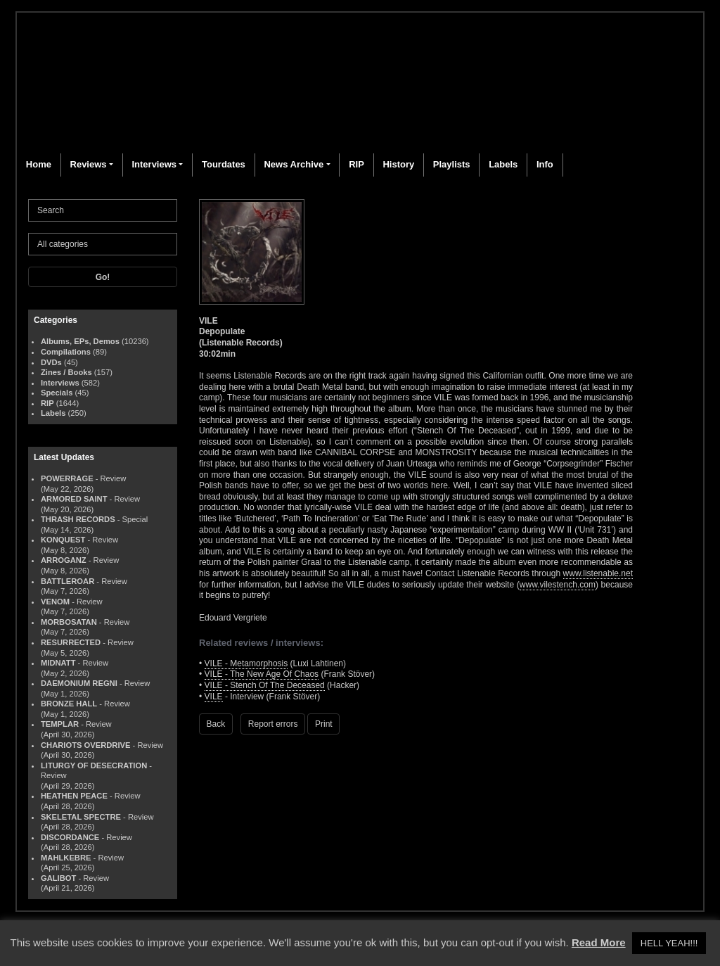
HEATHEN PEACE (74, 796)
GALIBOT (58, 878)
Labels (503, 164)
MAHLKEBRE (66, 857)
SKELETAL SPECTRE (81, 817)
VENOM (55, 601)
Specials (56, 392)
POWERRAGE (67, 478)
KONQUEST (63, 539)
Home (38, 164)
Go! (103, 277)
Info (544, 164)
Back (216, 724)
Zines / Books (66, 372)
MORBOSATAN (69, 622)
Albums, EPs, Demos (80, 341)
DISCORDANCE (70, 837)
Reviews (88, 164)
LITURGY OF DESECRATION (94, 765)
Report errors (273, 724)
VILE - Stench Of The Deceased (265, 685)
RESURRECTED (71, 642)
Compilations (66, 352)
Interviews (153, 164)
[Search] (102, 210)
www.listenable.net (598, 573)
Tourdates (223, 164)
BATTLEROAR (67, 581)
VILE (214, 696)
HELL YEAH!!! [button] (669, 943)
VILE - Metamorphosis (246, 663)
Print (324, 724)
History (398, 164)
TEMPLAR (60, 724)
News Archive (293, 164)
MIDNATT (58, 663)
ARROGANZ (63, 560)
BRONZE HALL (69, 703)
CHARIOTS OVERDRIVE (85, 745)
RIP (356, 164)
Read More (599, 942)
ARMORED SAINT (74, 499)
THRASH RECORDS (78, 519)
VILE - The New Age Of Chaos (262, 674)
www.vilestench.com (558, 585)
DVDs (51, 362)
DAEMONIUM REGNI (79, 683)
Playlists (451, 164)
